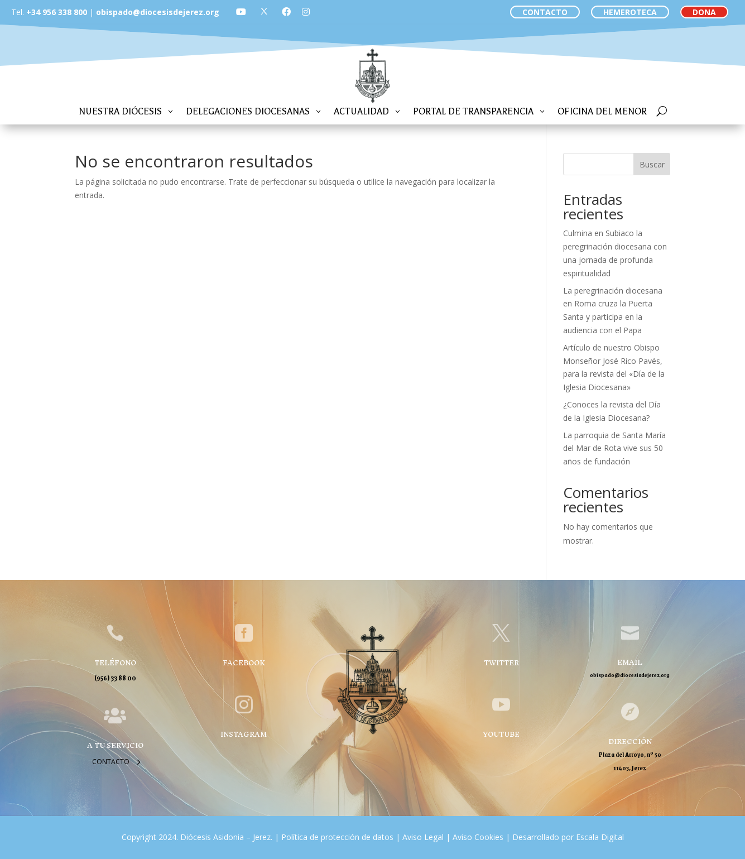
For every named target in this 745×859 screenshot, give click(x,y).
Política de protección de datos (337, 837)
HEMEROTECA (630, 12)
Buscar (652, 164)
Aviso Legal (422, 837)
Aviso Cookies (476, 837)
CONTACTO (545, 12)
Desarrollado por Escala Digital (568, 837)
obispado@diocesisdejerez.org (157, 12)
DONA (704, 12)
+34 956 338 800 (56, 12)
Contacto (110, 761)
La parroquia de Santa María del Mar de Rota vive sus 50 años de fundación (614, 448)
